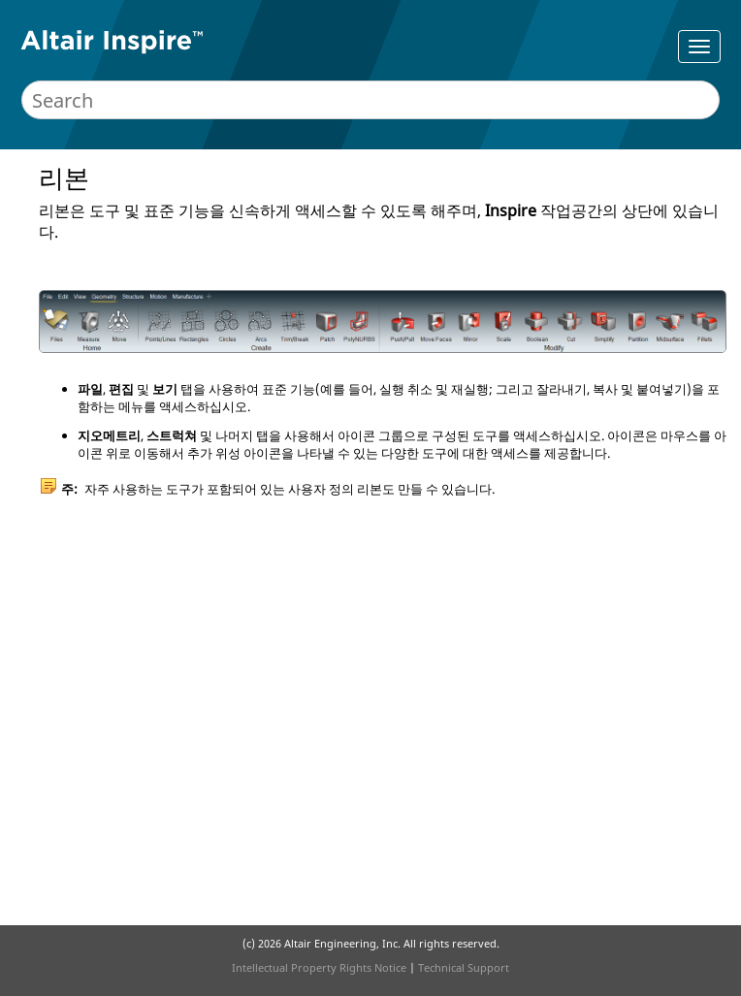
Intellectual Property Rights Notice (319, 967)
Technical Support (463, 967)
